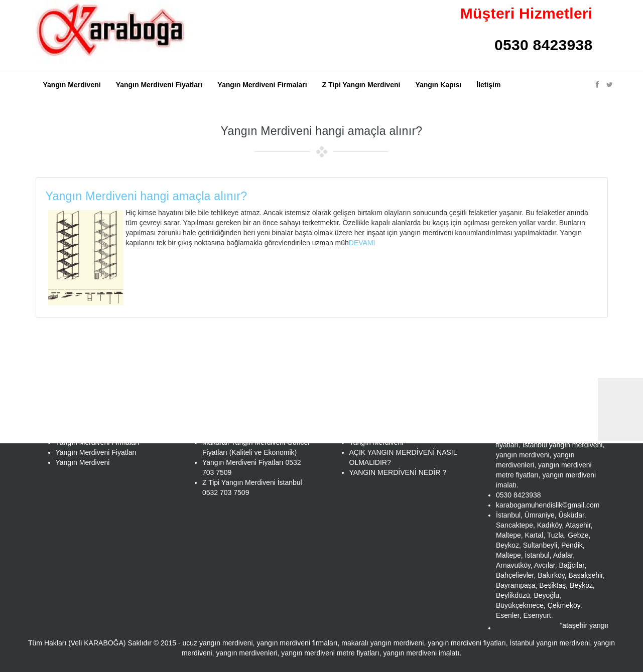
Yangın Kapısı (438, 85)
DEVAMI (362, 243)
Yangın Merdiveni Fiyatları (159, 85)
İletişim (488, 85)
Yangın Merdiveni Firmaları (262, 85)
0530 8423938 (543, 45)
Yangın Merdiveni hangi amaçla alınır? (146, 196)
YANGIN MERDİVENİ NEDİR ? (397, 472)
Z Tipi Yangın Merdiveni (361, 85)
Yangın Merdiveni (72, 85)
